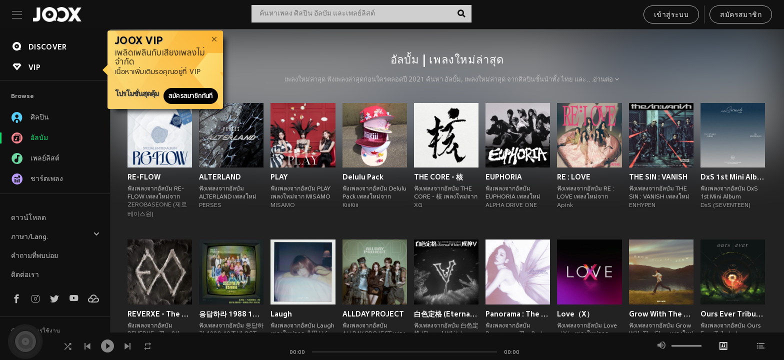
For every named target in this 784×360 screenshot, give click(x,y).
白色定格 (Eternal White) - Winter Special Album (446, 314)
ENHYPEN (642, 205)
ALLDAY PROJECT (373, 314)
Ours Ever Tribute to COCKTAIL (732, 314)
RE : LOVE (573, 177)
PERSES (210, 205)
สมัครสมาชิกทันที (190, 96)
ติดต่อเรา (25, 275)
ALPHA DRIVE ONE (511, 205)
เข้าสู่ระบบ (671, 15)
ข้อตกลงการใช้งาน (35, 331)
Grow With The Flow (661, 314)
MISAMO (282, 205)
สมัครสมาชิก (741, 15)
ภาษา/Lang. (55, 235)
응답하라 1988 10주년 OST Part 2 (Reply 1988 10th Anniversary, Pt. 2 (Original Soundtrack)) (231, 314)
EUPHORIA (504, 177)
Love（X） (575, 314)
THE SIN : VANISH (658, 177)
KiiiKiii (350, 205)
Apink (565, 205)
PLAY (279, 177)
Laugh (281, 314)
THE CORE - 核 (438, 177)
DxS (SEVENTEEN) (725, 205)
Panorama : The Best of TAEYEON (518, 314)
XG (418, 205)
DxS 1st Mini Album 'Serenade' (732, 177)
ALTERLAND (220, 177)
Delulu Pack (363, 177)
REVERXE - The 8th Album (160, 314)
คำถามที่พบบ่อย (34, 256)
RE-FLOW (144, 177)
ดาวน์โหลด (28, 218)
